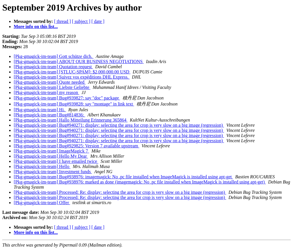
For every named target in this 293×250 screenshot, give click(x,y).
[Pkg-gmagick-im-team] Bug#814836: (49, 114)
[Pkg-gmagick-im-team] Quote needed (50, 82)
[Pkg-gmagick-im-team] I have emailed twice (56, 161)
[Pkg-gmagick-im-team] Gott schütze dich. (54, 56)
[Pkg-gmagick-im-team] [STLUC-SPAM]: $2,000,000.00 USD (72, 71)
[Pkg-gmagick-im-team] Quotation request (53, 66)
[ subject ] (81, 21)
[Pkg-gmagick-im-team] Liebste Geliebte (52, 87)
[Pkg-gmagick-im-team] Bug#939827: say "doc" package (67, 97)
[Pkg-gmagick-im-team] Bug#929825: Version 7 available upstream (76, 145)
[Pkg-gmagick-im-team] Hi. (40, 109)
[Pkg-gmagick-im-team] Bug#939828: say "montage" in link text (74, 103)
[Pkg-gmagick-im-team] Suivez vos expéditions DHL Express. (72, 77)
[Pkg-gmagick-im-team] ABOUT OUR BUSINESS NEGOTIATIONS (79, 61)
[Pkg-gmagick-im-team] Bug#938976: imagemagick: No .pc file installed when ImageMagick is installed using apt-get (123, 176)
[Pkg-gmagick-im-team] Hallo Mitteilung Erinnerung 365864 (71, 120)
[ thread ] (62, 21)
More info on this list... (36, 26)
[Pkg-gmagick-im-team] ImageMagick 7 (51, 151)
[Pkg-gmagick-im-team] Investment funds (53, 171)
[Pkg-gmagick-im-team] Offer (42, 202)
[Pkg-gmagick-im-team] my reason (46, 92)
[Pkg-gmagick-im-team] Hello (42, 166)
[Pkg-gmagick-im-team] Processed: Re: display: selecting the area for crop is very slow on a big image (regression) (120, 192)
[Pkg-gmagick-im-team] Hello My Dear (51, 156)
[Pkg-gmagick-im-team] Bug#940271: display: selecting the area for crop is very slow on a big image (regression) (119, 125)
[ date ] (98, 21)
